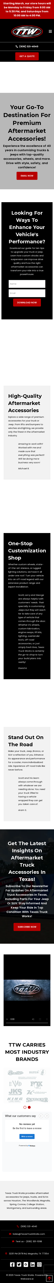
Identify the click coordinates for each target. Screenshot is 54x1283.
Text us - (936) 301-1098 (29, 1241)
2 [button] (29, 1107)
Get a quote (27, 56)
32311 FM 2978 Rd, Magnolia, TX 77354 (27, 1253)
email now (27, 175)
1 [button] (25, 1107)
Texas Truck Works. (24, 1275)
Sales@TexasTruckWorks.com (29, 1234)
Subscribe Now (27, 926)
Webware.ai (27, 1278)
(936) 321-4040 (27, 46)
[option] (27, 1085)
